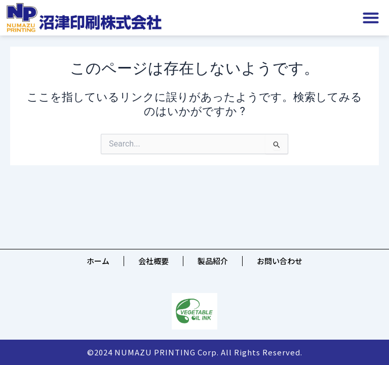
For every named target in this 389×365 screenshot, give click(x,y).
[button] (371, 18)
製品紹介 (213, 261)
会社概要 (153, 261)
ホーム (98, 261)
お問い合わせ (279, 261)
